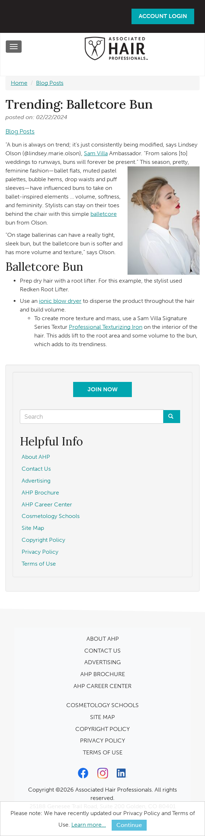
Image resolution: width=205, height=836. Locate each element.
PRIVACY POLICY (102, 740)
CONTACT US (102, 650)
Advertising (36, 480)
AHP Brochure (40, 492)
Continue (129, 825)
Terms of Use (39, 563)
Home (19, 82)
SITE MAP (102, 717)
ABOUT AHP (102, 638)
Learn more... (88, 824)
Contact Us (36, 468)
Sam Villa (96, 153)
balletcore (103, 213)
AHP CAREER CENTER (102, 686)
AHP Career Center (47, 504)
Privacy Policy (40, 551)
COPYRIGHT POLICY (102, 729)
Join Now (102, 389)
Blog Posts (49, 82)
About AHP (36, 456)
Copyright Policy (43, 539)
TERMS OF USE (102, 752)
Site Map (33, 527)
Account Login (163, 16)
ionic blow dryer (60, 300)
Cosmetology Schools (51, 516)
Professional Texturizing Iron (105, 326)
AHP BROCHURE (102, 674)
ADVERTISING (102, 662)
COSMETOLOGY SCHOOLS (102, 705)
